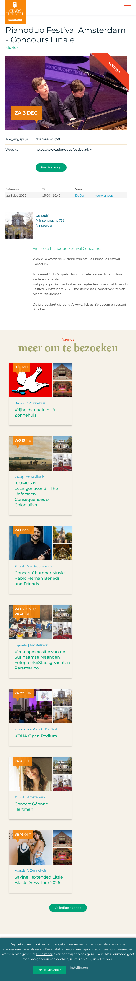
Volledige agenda (68, 907)
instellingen (79, 967)
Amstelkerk (35, 476)
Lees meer (44, 954)
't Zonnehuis (36, 403)
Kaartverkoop (51, 167)
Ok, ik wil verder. (50, 970)
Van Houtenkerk (40, 566)
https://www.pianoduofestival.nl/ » (64, 149)
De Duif (80, 195)
